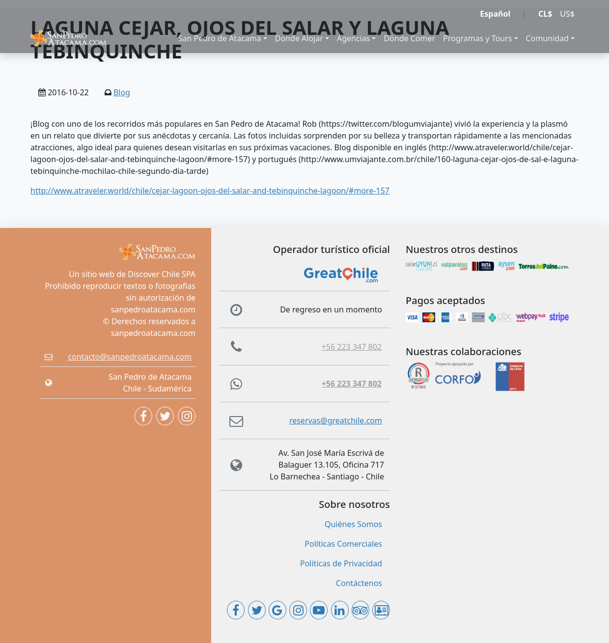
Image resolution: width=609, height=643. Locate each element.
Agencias (353, 38)
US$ (567, 13)
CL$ (545, 13)
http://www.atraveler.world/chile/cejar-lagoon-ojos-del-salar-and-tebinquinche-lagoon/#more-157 (209, 190)
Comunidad (547, 38)
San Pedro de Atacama (219, 38)
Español (495, 13)
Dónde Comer (409, 38)
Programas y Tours (477, 38)
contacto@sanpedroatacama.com (130, 356)
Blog (121, 92)
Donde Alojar (299, 38)
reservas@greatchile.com (335, 420)
